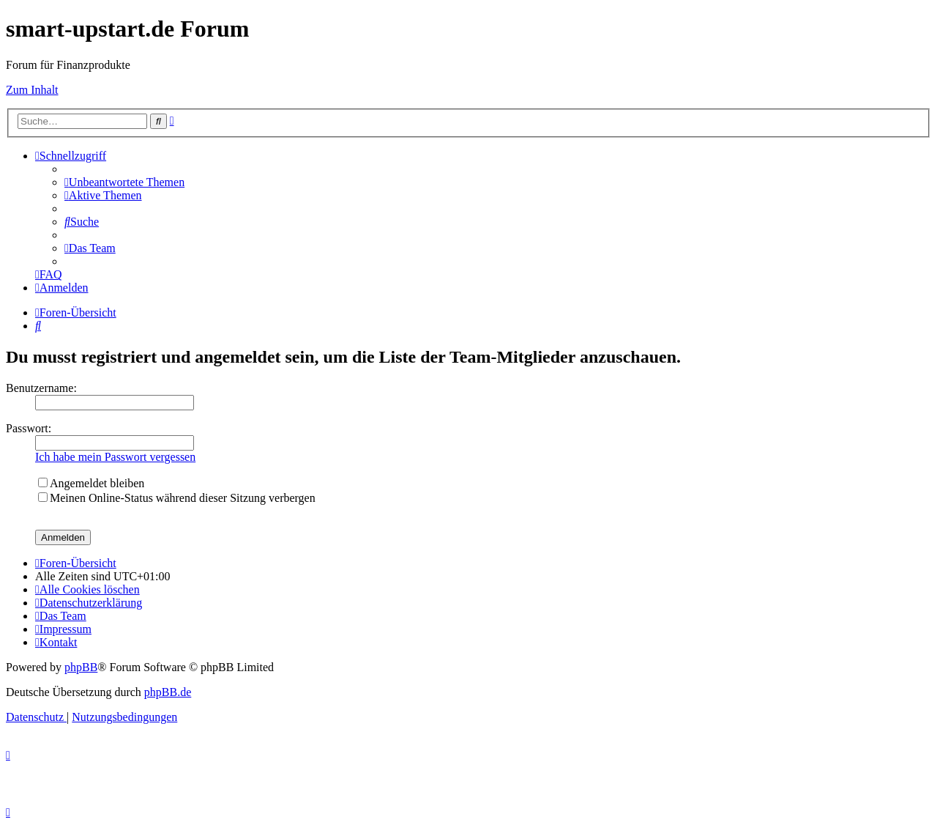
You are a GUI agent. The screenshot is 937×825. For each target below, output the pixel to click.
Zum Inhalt (32, 90)
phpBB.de (167, 692)
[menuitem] (124, 182)
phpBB (80, 667)
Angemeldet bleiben (91, 483)
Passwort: (28, 428)
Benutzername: (41, 388)
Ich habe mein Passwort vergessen (115, 457)
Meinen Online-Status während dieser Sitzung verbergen (177, 498)
